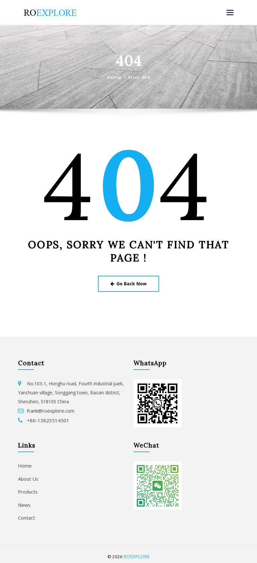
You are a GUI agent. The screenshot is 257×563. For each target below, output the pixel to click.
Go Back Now (128, 282)
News (24, 500)
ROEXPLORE (136, 551)
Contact (26, 513)
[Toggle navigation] (230, 12)
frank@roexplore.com (49, 409)
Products (27, 488)
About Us (27, 476)
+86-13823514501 (46, 418)
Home (114, 77)
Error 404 (139, 77)
